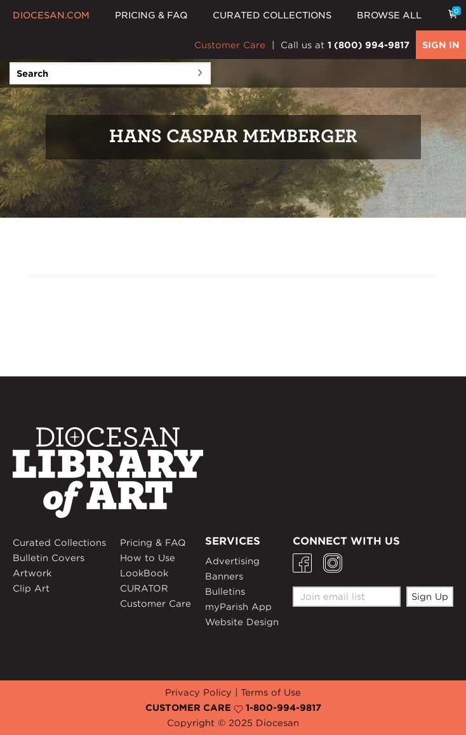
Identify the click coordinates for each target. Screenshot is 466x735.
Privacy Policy (198, 692)
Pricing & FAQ (153, 543)
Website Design (242, 622)
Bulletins (225, 591)
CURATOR (144, 588)
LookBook (144, 573)
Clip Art (31, 588)
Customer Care (229, 45)
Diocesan (277, 723)
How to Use (147, 558)
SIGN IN (441, 45)
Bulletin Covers (48, 558)
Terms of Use (271, 692)
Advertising (232, 561)
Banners (224, 576)
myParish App (238, 607)
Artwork (32, 573)
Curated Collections (59, 543)
